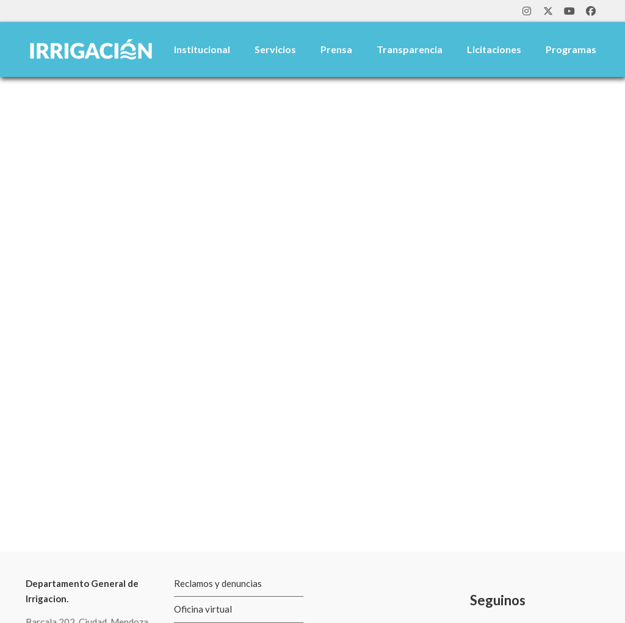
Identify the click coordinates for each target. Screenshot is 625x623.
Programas (571, 49)
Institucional (202, 49)
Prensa (336, 49)
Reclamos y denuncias (218, 583)
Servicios (275, 49)
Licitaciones (494, 49)
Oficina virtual (203, 608)
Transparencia (410, 49)
